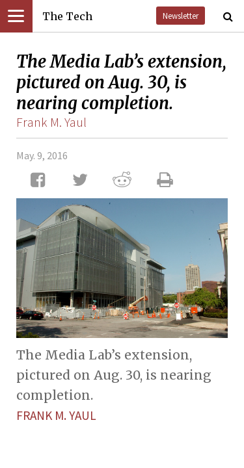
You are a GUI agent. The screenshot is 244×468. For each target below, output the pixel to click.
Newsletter (180, 15)
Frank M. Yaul (51, 122)
